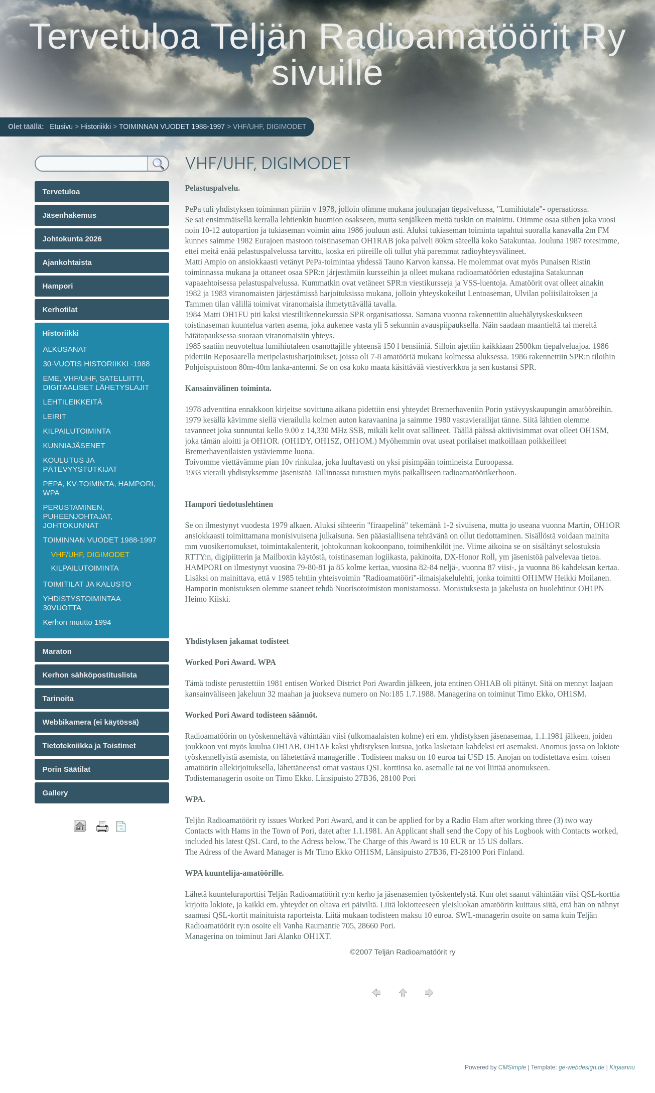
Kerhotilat (60, 309)
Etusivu (61, 126)
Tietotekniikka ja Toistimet (89, 745)
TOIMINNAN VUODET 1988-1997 (172, 126)
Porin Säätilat (67, 769)
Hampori (58, 286)
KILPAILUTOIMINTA (77, 431)
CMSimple (512, 1067)
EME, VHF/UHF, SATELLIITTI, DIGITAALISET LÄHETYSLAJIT (96, 382)
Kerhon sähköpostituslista (90, 674)
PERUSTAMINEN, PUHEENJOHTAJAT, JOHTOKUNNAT (78, 516)
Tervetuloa (61, 191)
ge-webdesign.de (581, 1067)
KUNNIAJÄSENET (74, 445)
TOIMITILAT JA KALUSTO (87, 584)
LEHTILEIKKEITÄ (72, 401)
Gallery (55, 792)
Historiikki (96, 126)
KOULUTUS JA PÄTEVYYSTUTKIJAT (80, 464)
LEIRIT (55, 416)
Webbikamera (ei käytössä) (91, 722)
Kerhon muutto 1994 (77, 622)
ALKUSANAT (65, 349)
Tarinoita (58, 698)
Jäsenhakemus (70, 215)
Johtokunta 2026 (72, 238)
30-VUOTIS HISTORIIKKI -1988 (96, 363)
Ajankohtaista (67, 262)
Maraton (57, 651)
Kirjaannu (622, 1067)
